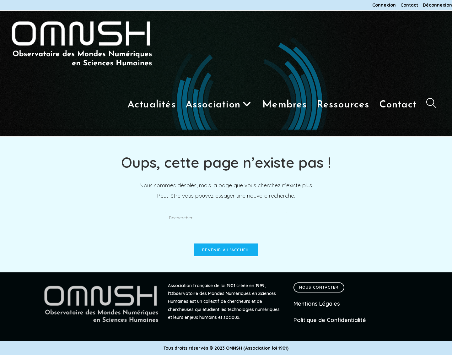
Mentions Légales (316, 303)
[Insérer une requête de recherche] (226, 218)
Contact (409, 5)
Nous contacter (319, 287)
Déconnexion (437, 5)
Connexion (384, 5)
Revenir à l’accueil (226, 249)
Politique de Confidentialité (329, 320)
